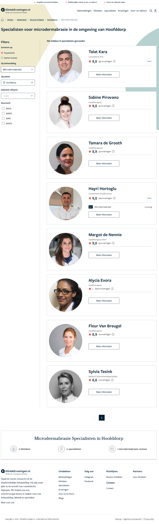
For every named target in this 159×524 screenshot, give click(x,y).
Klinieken (98, 10)
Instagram (88, 477)
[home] (15, 11)
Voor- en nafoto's (139, 10)
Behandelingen (84, 10)
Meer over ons (7, 502)
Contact (110, 488)
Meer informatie (104, 74)
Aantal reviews (9, 57)
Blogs (61, 498)
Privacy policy (149, 519)
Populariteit (8, 52)
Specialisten (110, 10)
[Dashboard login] (155, 10)
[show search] (151, 10)
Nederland (21, 19)
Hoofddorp (52, 19)
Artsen (10, 19)
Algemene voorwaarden (132, 519)
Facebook (88, 481)
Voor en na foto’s (66, 493)
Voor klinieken (139, 477)
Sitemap (118, 519)
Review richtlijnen (114, 477)
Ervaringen (123, 10)
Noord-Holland (37, 19)
